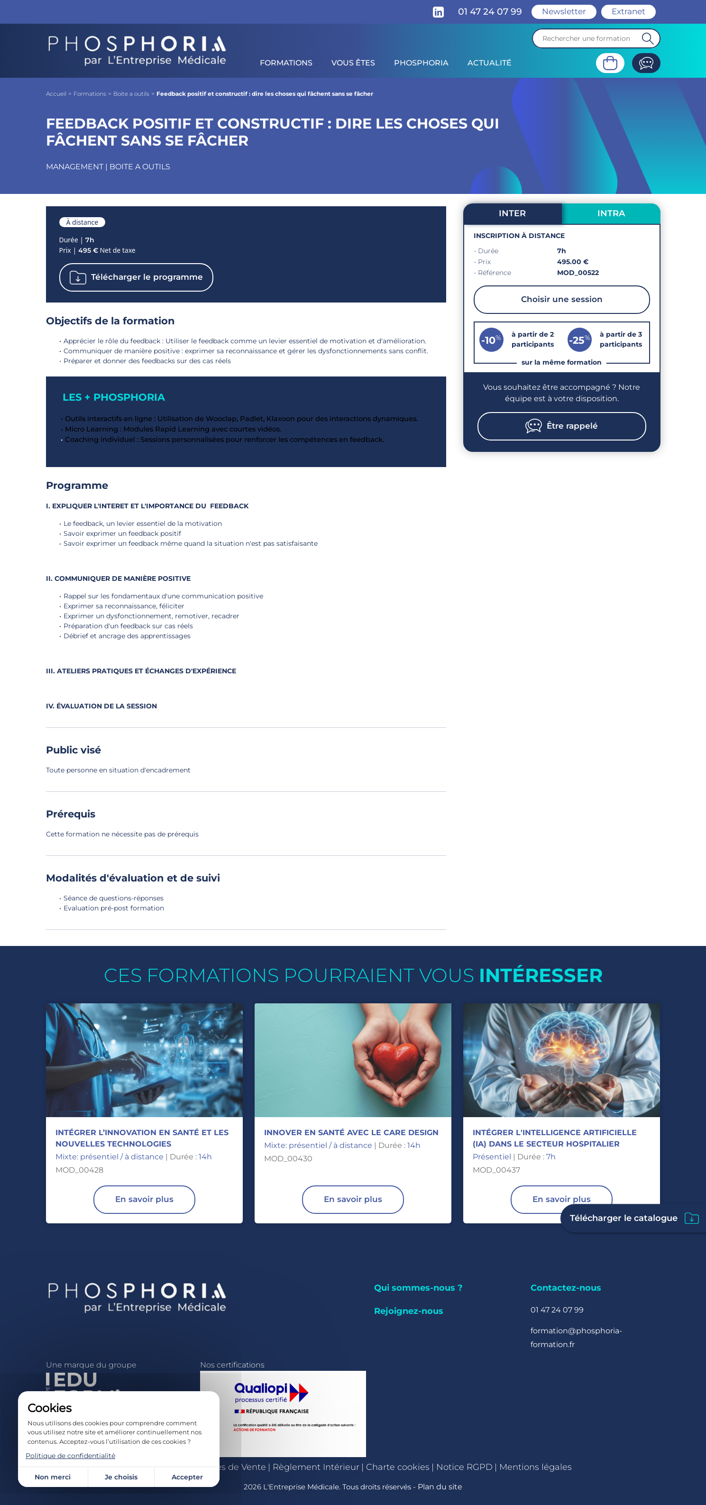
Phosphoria (421, 62)
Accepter (187, 1477)
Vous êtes (353, 62)
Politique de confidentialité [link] (70, 1455)
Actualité (490, 62)
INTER (512, 213)
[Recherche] (596, 38)
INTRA (611, 213)
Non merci (53, 1477)
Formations (286, 62)
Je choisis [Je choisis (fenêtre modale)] (121, 1477)
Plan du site (440, 1486)
